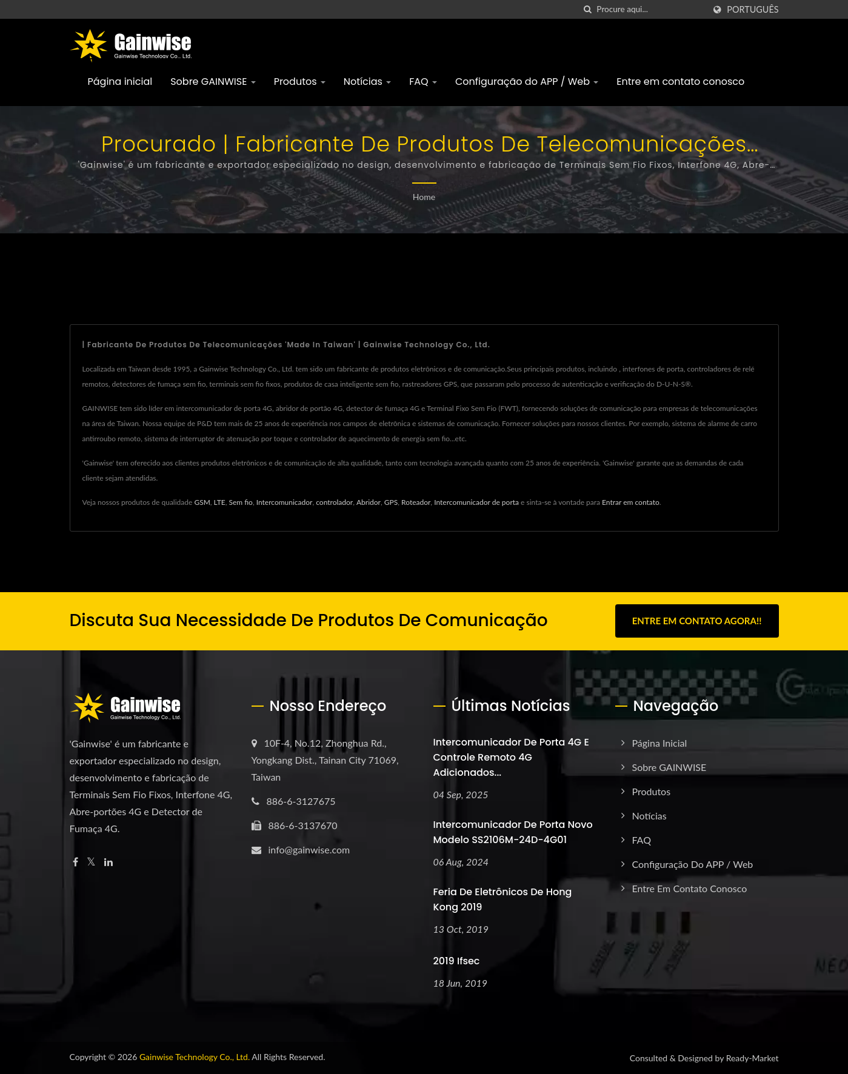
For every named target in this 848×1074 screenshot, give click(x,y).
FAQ (423, 81)
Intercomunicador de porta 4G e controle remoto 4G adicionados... (511, 757)
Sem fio (240, 502)
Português (752, 10)
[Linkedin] (108, 862)
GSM (202, 502)
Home (424, 197)
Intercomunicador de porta (476, 502)
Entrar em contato (630, 502)
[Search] (650, 9)
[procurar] (587, 9)
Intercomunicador (284, 502)
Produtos (300, 81)
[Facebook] (75, 862)
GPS (391, 502)
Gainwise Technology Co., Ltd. (194, 1057)
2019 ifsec (456, 961)
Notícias (367, 81)
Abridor (368, 502)
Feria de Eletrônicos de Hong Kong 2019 (502, 898)
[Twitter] (91, 862)
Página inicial (120, 81)
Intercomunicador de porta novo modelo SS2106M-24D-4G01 (513, 831)
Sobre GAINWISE (212, 81)
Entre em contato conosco (680, 81)
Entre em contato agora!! (697, 620)
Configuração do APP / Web (526, 81)
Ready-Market (752, 1058)
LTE (219, 502)
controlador (334, 502)
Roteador (415, 502)
